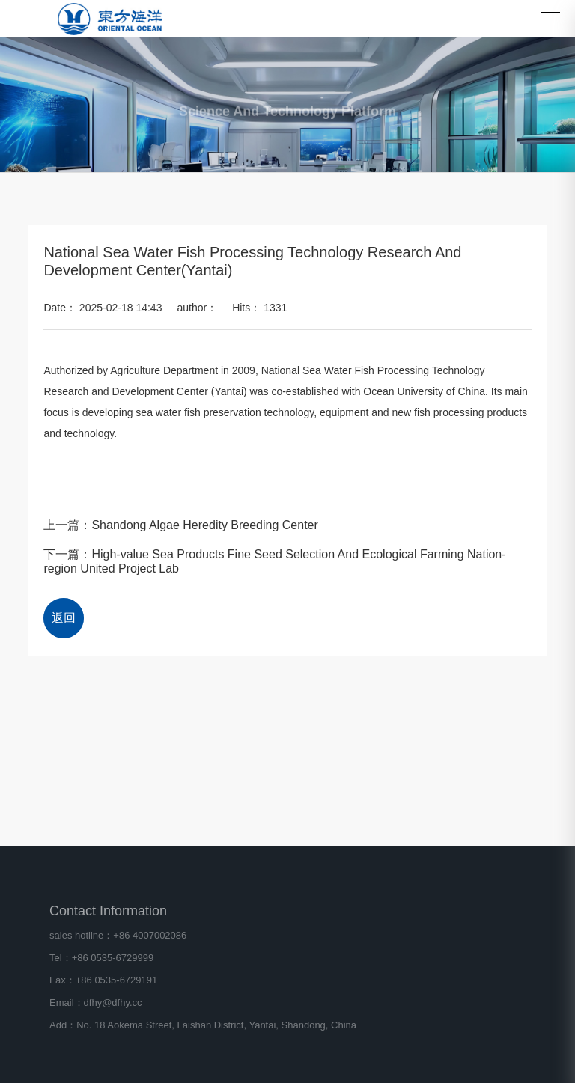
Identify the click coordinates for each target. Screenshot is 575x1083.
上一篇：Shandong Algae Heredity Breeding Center (180, 525)
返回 (64, 617)
